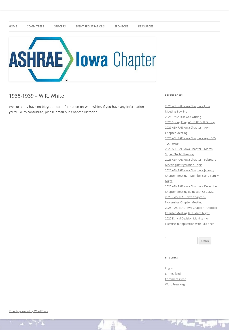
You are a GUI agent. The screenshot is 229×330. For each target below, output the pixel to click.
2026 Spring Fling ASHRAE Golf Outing (190, 122)
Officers (60, 26)
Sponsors (121, 26)
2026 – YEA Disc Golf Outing (183, 117)
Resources (145, 26)
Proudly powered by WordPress (28, 311)
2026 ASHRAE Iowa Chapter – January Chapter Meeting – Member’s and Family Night (192, 175)
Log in (169, 268)
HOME (13, 26)
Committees (35, 26)
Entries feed (173, 274)
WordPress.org (175, 284)
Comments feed (175, 279)
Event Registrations (90, 26)
